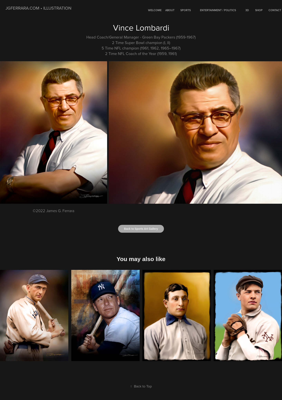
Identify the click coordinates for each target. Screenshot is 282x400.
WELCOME (155, 10)
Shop (259, 10)
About (169, 10)
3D (247, 10)
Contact (274, 10)
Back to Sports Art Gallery (141, 228)
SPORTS (185, 10)
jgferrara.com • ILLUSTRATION (38, 8)
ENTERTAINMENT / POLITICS (218, 10)
